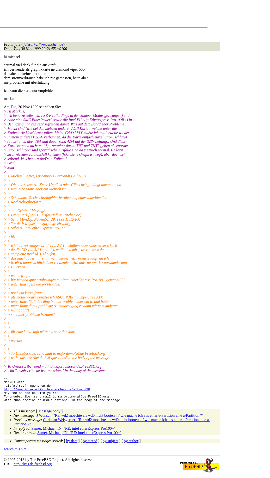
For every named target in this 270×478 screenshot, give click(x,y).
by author (131, 446)
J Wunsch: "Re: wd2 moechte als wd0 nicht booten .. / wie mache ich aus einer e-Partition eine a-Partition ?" (120, 420)
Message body (49, 416)
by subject (110, 446)
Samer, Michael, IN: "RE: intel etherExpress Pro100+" (73, 433)
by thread (90, 446)
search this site (15, 454)
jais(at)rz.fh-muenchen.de (43, 44)
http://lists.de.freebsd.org (32, 469)
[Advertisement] (91, 14)
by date (72, 446)
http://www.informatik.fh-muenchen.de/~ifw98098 (47, 392)
